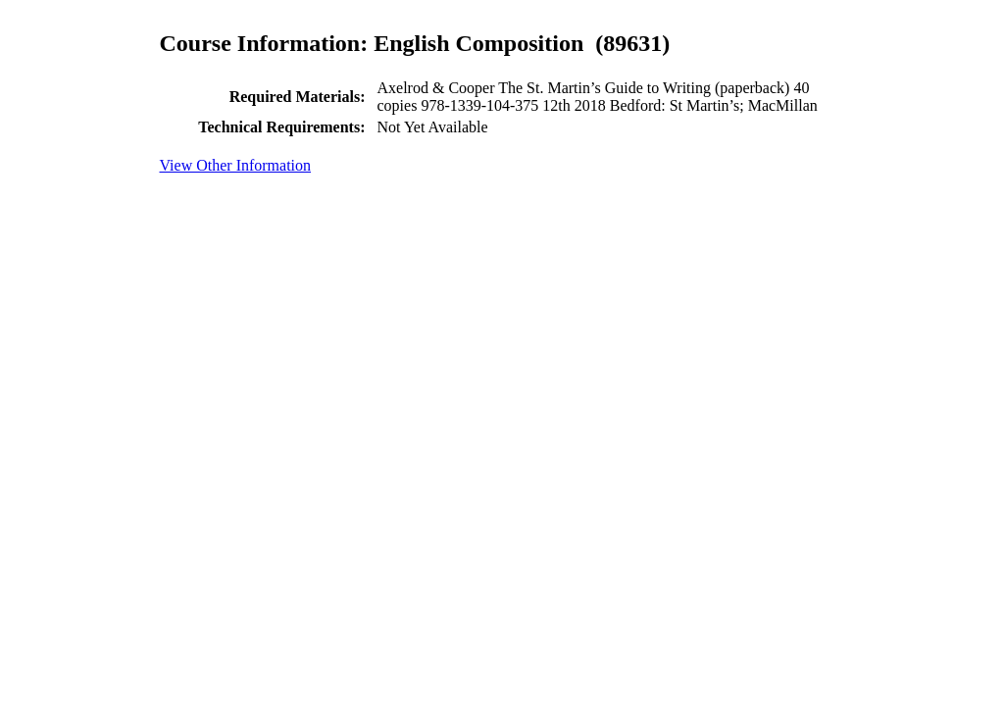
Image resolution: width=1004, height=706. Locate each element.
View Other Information (236, 165)
